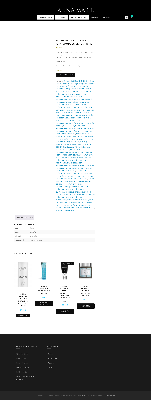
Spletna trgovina (78, 17)
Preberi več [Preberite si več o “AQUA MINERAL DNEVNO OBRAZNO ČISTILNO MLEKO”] (23, 315)
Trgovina (51, 363)
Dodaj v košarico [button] (44, 303)
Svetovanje (61, 17)
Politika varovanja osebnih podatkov (25, 377)
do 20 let (84, 81)
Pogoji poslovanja (22, 367)
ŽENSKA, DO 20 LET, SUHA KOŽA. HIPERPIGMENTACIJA (75, 208)
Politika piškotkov (22, 372)
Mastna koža (60, 86)
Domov (50, 354)
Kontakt (50, 367)
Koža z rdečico (89, 84)
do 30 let (91, 81)
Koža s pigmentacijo (77, 84)
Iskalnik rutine (21, 358)
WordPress (84, 395)
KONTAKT (95, 17)
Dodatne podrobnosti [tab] (25, 217)
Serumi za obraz (68, 147)
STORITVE (107, 17)
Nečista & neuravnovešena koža (75, 144)
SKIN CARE (78, 147)
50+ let (66, 81)
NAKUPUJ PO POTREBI (71, 142)
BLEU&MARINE (74, 81)
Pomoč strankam (22, 363)
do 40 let (59, 84)
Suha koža (86, 147)
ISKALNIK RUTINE (46, 17)
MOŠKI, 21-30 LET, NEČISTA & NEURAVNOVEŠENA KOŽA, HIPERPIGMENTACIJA (72, 96)
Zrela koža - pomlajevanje (65, 210)
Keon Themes (110, 395)
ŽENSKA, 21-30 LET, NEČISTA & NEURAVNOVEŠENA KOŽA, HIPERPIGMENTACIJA (73, 162)
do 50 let (66, 84)
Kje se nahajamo (22, 354)
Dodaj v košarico (66, 74)
